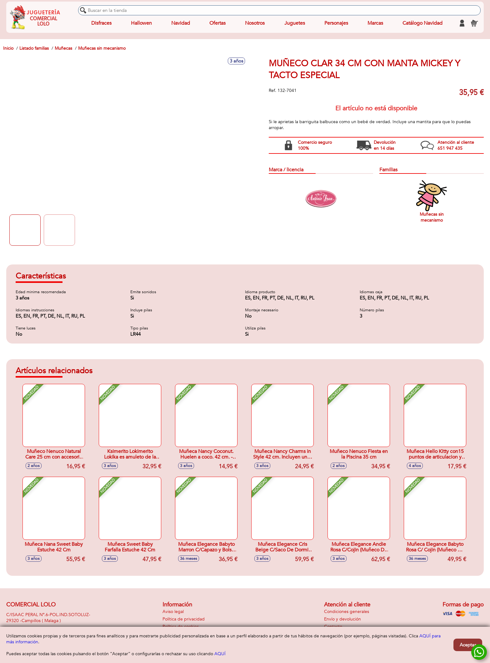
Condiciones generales (346, 612)
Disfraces (101, 23)
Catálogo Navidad (422, 23)
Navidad (180, 23)
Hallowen (141, 23)
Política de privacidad (183, 619)
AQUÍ (220, 654)
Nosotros (255, 23)
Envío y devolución (342, 619)
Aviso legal (173, 612)
